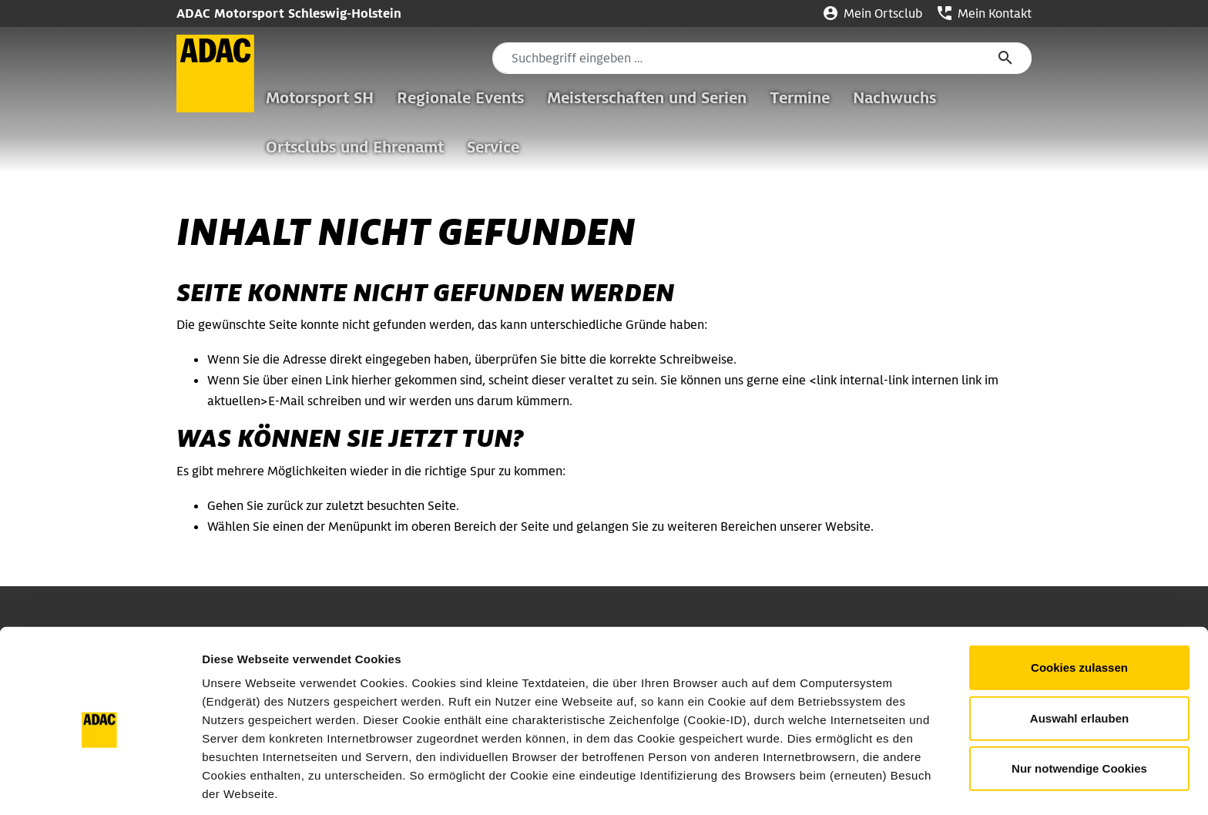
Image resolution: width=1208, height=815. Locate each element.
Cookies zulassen (1079, 608)
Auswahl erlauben (1079, 659)
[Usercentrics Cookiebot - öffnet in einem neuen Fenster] (99, 785)
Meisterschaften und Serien (647, 98)
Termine (800, 98)
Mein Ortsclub (873, 13)
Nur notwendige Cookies (1079, 709)
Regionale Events (460, 98)
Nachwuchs (894, 98)
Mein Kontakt (985, 13)
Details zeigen (819, 784)
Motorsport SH (320, 98)
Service (493, 147)
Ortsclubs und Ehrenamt (355, 147)
